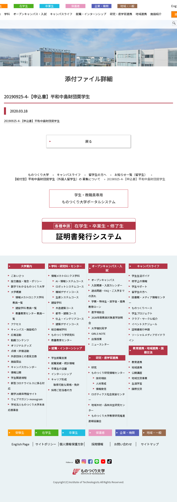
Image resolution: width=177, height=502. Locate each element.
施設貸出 (16, 361)
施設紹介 (156, 14)
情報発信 (101, 389)
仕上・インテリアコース (70, 319)
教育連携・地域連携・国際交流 (148, 350)
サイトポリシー (45, 444)
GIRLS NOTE (98, 333)
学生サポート (139, 286)
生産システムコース (67, 297)
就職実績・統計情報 (62, 363)
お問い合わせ (123, 444)
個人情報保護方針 (71, 444)
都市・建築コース (66, 313)
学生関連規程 (18, 378)
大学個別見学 (99, 328)
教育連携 (137, 362)
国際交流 (137, 389)
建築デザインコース (67, 324)
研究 (94, 367)
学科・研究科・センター (66, 266)
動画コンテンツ (20, 340)
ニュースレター (100, 344)
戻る (88, 141)
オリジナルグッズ (21, 345)
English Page (19, 444)
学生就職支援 (59, 358)
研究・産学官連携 (121, 14)
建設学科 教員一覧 (26, 308)
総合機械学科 (59, 329)
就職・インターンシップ (91, 14)
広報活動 (16, 335)
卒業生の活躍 (59, 368)
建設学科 (56, 302)
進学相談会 (97, 312)
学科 (7, 14)
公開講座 (137, 373)
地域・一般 (127, 6)
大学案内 (26, 266)
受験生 (19, 432)
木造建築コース (65, 308)
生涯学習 (137, 383)
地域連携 (141, 14)
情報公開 (16, 372)
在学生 (23, 6)
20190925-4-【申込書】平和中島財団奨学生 (32, 121)
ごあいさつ (17, 276)
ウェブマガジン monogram (27, 399)
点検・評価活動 (20, 351)
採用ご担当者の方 (61, 390)
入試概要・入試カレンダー (106, 285)
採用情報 (97, 444)
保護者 (75, 6)
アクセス (16, 324)
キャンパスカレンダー (24, 367)
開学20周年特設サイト (24, 394)
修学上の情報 (139, 281)
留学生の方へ (139, 292)
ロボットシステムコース (70, 286)
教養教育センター (61, 340)
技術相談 (101, 378)
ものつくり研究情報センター (108, 373)
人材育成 (101, 383)
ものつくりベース (142, 308)
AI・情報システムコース (69, 281)
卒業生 (49, 6)
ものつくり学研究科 (62, 335)
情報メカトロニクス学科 (65, 276)
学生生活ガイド (141, 276)
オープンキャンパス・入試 (29, 14)
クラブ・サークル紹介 (145, 319)
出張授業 (96, 339)
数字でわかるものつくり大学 (27, 286)
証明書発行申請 (141, 329)
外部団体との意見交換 (24, 356)
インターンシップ (61, 374)
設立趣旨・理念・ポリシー (26, 281)
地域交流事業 (139, 378)
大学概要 (16, 292)
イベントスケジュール (144, 324)
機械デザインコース (67, 292)
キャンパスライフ (61, 14)
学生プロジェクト (142, 313)
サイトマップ (150, 444)
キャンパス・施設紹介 (24, 329)
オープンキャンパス (102, 280)
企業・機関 (101, 6)
